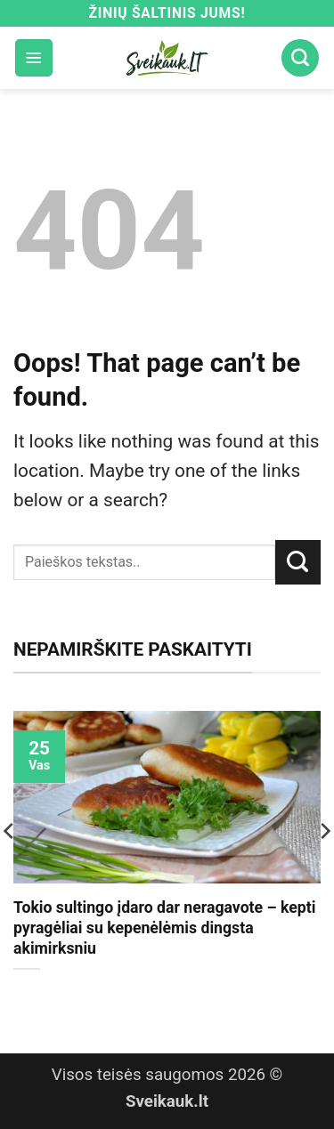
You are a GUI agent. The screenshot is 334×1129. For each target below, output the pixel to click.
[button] (34, 58)
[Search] (300, 58)
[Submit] (298, 562)
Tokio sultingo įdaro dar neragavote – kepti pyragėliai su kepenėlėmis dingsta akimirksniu (164, 928)
